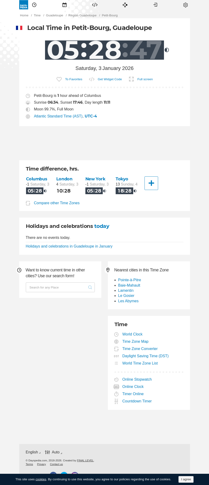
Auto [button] (56, 452)
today (101, 226)
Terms (29, 464)
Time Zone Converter (140, 349)
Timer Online (133, 394)
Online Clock (133, 387)
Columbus (36, 178)
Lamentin (126, 290)
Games (125, 4)
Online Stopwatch (137, 379)
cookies (41, 479)
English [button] (32, 452)
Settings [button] (185, 4)
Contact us (56, 464)
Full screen (145, 79)
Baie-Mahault (129, 285)
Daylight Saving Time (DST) (146, 356)
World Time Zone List (140, 363)
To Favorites (73, 79)
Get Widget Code (110, 79)
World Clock (133, 334)
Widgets (94, 4)
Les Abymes (128, 301)
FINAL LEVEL (85, 460)
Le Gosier (126, 296)
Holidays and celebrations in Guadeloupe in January (69, 246)
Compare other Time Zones (57, 203)
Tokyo (122, 178)
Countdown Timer (137, 401)
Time (34, 4)
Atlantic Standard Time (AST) (58, 116)
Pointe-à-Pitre (129, 280)
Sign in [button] (155, 4)
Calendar (64, 4)
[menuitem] (34, 4)
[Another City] (151, 183)
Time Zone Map (135, 341)
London (64, 178)
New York (95, 178)
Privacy (41, 464)
